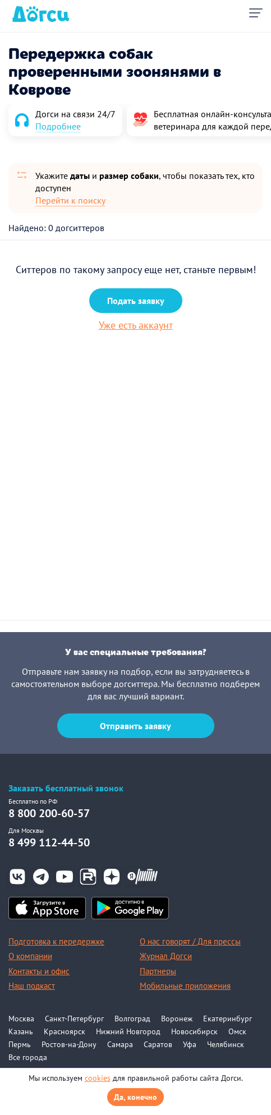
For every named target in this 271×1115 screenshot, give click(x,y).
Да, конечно (135, 1097)
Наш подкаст (31, 985)
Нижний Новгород (128, 1031)
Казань (20, 1031)
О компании (30, 956)
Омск (237, 1031)
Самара (120, 1044)
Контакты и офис (39, 971)
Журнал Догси (166, 956)
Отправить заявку (135, 725)
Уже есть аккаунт (136, 325)
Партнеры (158, 971)
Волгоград (132, 1018)
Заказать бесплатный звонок (65, 788)
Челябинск (225, 1044)
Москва (21, 1018)
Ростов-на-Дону (69, 1044)
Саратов (158, 1044)
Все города (27, 1057)
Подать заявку (135, 300)
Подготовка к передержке (56, 941)
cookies (98, 1078)
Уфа (189, 1044)
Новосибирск (194, 1031)
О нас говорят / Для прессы (190, 941)
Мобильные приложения (185, 985)
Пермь (19, 1044)
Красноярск (64, 1031)
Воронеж (176, 1018)
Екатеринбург (227, 1018)
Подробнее (58, 126)
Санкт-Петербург (74, 1018)
